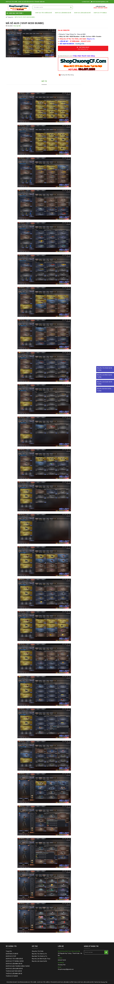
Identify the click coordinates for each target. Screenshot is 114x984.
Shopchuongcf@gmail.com (99, 1)
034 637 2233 (62, 960)
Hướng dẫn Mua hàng (66, 75)
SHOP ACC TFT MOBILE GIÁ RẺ (15, 961)
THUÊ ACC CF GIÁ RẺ (12, 976)
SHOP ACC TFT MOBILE (100, 12)
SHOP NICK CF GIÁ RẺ (12, 953)
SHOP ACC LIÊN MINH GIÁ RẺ (63, 12)
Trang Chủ (9, 951)
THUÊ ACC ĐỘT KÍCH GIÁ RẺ (14, 971)
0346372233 (86, 1)
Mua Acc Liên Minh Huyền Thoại (41, 958)
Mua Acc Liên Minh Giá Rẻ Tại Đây (104, 376)
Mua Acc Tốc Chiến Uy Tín (39, 953)
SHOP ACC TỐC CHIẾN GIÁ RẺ (43, 12)
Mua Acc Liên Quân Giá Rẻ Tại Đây (104, 383)
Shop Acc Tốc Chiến (37, 951)
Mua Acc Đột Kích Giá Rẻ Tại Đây (104, 389)
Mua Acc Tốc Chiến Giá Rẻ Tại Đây (104, 369)
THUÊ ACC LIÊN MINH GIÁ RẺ (14, 973)
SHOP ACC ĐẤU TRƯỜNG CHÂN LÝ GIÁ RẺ (18, 966)
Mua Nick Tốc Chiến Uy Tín (39, 956)
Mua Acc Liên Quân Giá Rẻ (39, 961)
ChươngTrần (79, 44)
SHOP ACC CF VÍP (11, 956)
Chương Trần (61, 964)
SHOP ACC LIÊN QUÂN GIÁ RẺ (82, 12)
